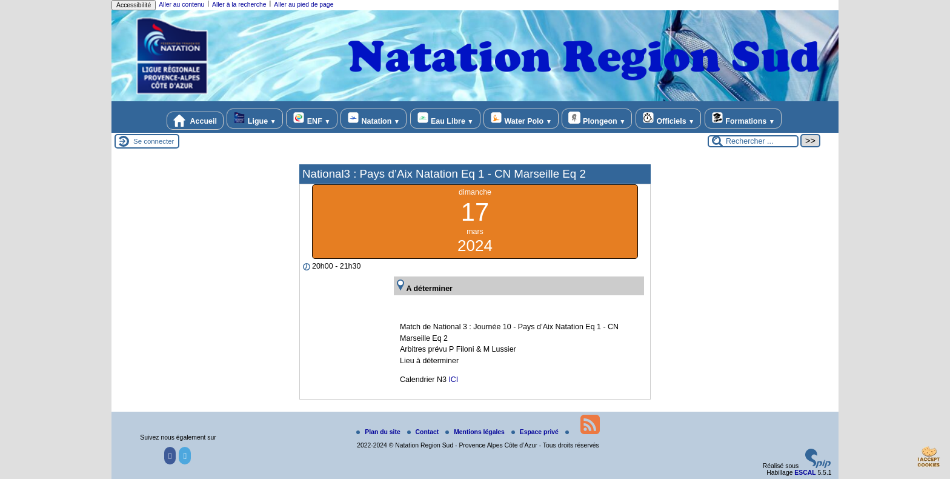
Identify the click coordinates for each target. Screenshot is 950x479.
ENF (311, 119)
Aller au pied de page (303, 4)
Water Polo (521, 119)
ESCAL (804, 472)
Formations (743, 119)
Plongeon (596, 119)
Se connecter (153, 141)
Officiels (668, 119)
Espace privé (535, 432)
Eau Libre (445, 119)
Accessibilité (133, 5)
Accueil (195, 121)
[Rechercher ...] (753, 141)
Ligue (254, 119)
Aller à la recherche (239, 4)
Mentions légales (476, 432)
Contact (424, 432)
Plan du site (379, 432)
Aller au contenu (181, 4)
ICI (453, 379)
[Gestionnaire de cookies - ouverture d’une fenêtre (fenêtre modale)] (929, 458)
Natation (373, 119)
